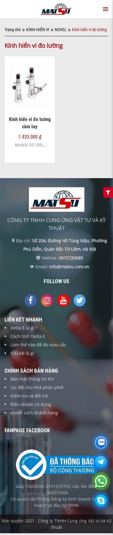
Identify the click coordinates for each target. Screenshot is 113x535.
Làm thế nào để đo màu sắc (38, 345)
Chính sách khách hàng (34, 413)
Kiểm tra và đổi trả (29, 396)
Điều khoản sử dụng (31, 404)
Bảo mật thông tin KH (32, 379)
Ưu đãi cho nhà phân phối (37, 387)
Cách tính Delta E (28, 336)
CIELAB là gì (22, 353)
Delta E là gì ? (24, 328)
